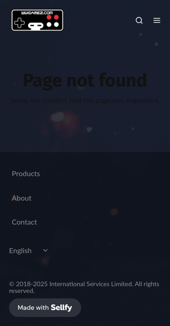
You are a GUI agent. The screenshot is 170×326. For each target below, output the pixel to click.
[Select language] (30, 250)
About (22, 197)
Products (26, 173)
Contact (24, 221)
